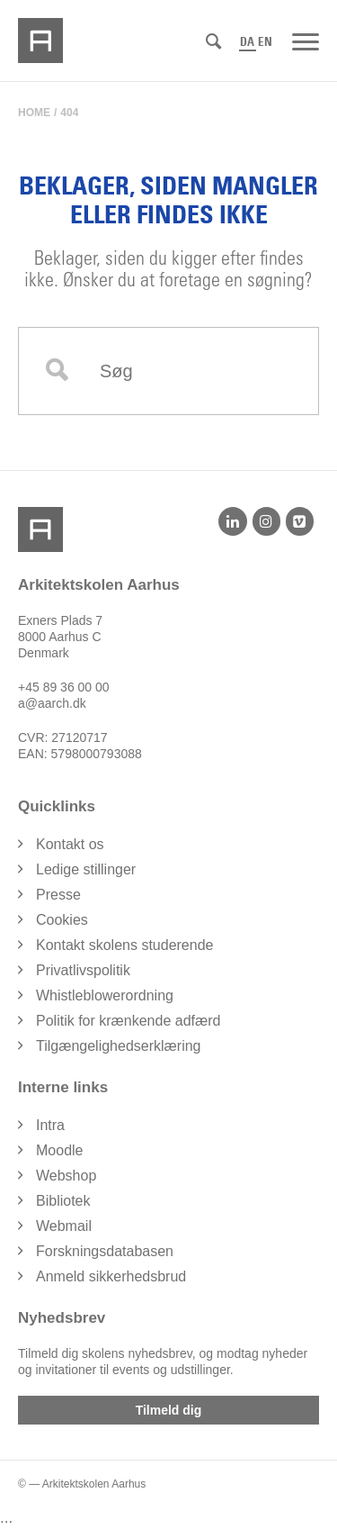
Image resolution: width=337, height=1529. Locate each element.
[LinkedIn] (232, 521)
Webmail (64, 1226)
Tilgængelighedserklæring (118, 1046)
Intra (50, 1125)
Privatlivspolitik (83, 970)
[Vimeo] (300, 521)
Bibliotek (63, 1200)
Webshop (66, 1175)
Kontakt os (70, 844)
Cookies (62, 919)
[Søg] (213, 42)
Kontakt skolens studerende (124, 945)
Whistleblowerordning (104, 995)
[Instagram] (266, 521)
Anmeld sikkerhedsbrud (111, 1276)
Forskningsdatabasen (104, 1251)
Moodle (59, 1150)
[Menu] (305, 40)
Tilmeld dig (169, 1410)
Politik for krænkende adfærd (128, 1020)
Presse (58, 894)
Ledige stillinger (86, 869)
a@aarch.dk (52, 703)
